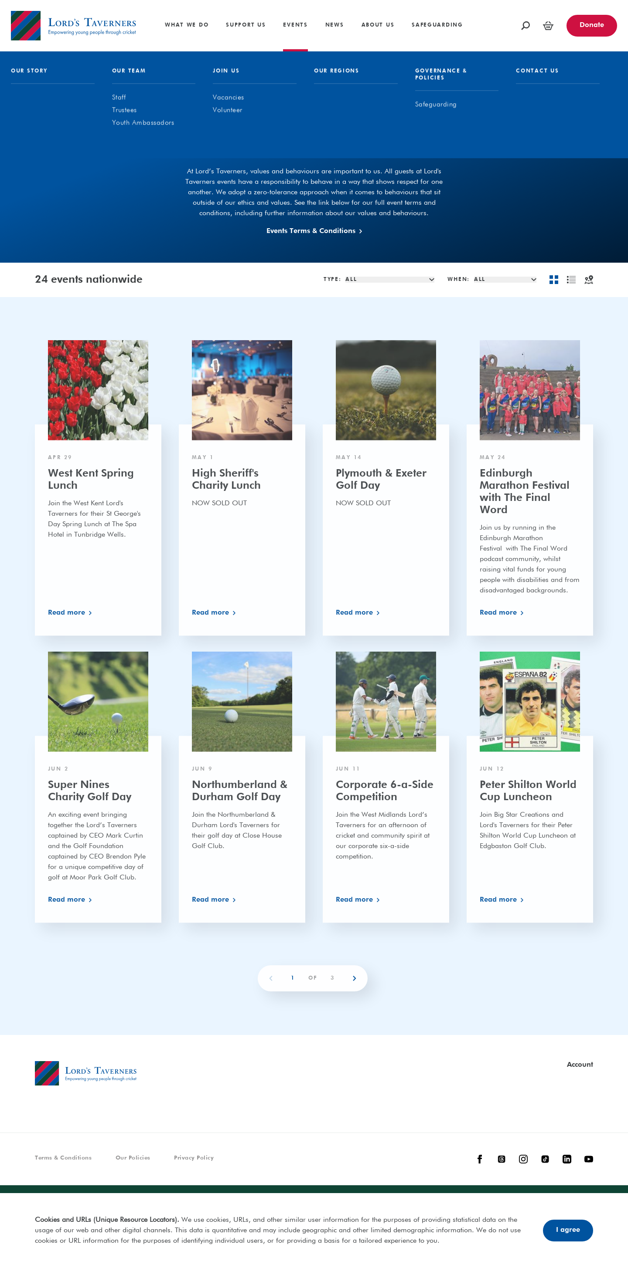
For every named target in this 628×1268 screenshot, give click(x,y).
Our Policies (133, 1158)
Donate (592, 25)
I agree (568, 1230)
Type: (332, 279)
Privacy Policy (194, 1158)
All (248, 151)
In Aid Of (368, 151)
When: (458, 279)
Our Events (303, 151)
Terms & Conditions (63, 1158)
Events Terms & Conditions (314, 231)
